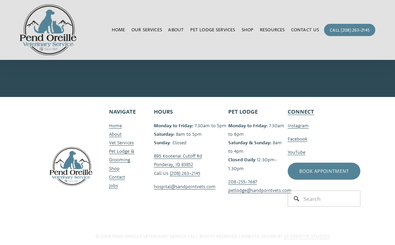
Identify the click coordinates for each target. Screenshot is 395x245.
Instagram (298, 125)
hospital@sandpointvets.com (185, 186)
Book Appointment (324, 171)
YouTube (296, 152)
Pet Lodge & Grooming (121, 155)
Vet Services (121, 143)
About (115, 134)
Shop (247, 30)
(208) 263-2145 (185, 173)
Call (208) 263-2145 (350, 30)
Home (118, 30)
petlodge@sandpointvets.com (259, 190)
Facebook (297, 139)
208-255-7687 (242, 182)
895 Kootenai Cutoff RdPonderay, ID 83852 (178, 160)
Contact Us (305, 30)
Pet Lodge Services (212, 30)
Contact (117, 177)
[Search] (324, 199)
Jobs (113, 185)
